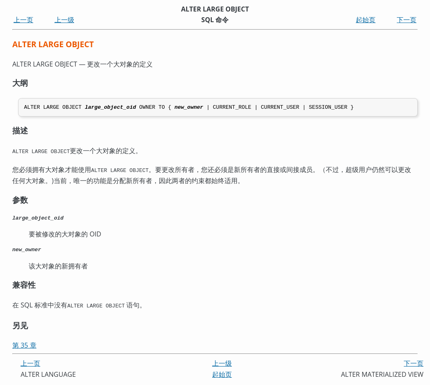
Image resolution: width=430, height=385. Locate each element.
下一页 (406, 19)
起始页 (365, 19)
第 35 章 (24, 346)
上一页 (23, 19)
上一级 (64, 19)
